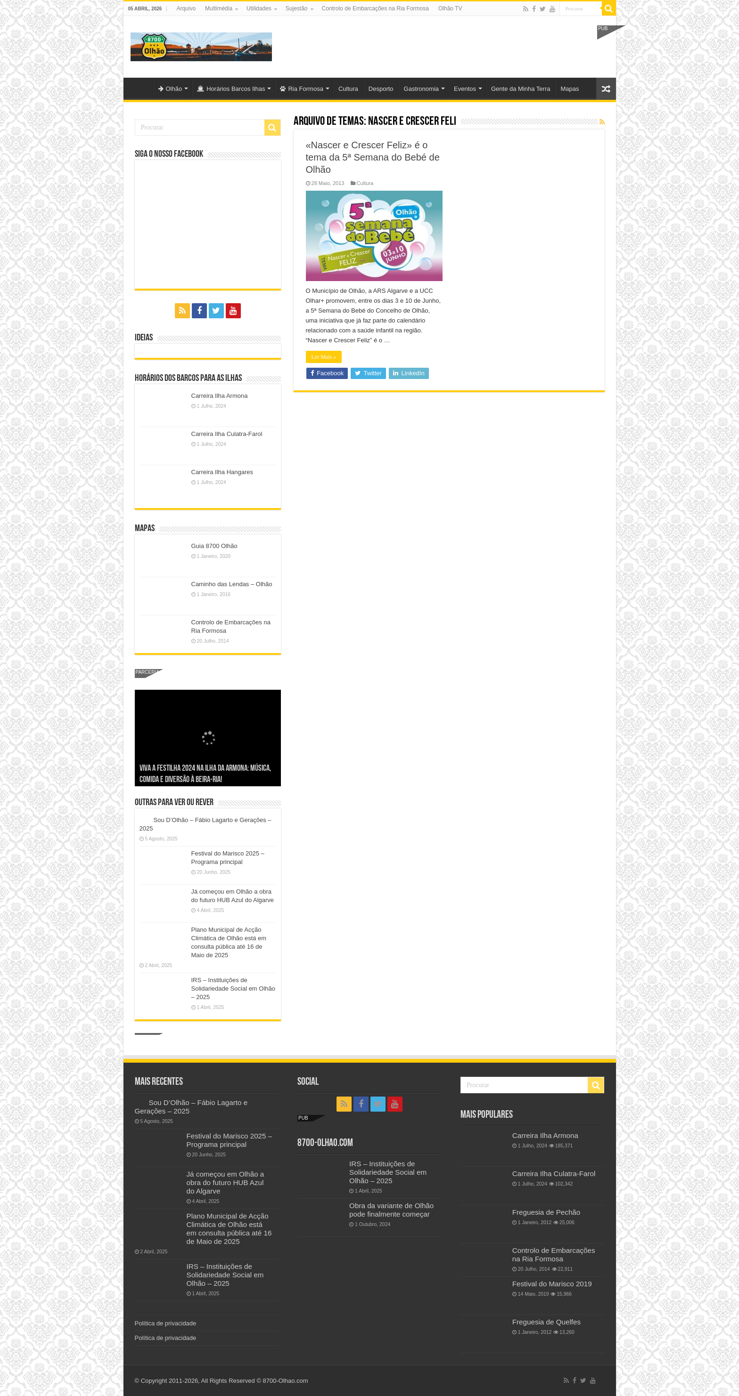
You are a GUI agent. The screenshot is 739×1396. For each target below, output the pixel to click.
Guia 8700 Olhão (214, 545)
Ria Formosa (301, 88)
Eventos (465, 88)
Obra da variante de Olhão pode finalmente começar (391, 1210)
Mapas (569, 88)
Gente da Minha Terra (520, 88)
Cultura (348, 88)
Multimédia (218, 8)
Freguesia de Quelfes (546, 1322)
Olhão (170, 88)
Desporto (381, 88)
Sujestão (297, 8)
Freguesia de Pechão (546, 1212)
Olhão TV (450, 8)
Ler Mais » (324, 357)
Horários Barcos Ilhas (231, 88)
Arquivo (186, 8)
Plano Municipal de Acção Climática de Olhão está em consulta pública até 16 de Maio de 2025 (229, 1228)
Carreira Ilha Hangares (222, 472)
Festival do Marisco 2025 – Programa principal (229, 1140)
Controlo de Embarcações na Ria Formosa (375, 8)
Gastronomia (421, 88)
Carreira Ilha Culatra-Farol (227, 433)
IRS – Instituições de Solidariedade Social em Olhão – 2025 (233, 988)
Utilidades (258, 8)
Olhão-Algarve (140, 87)
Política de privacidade (166, 1323)
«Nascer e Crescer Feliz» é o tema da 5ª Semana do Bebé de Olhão (373, 157)
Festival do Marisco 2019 (552, 1284)
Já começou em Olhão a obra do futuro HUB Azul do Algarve (225, 1182)
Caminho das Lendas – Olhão (231, 584)
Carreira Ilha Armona (219, 395)
